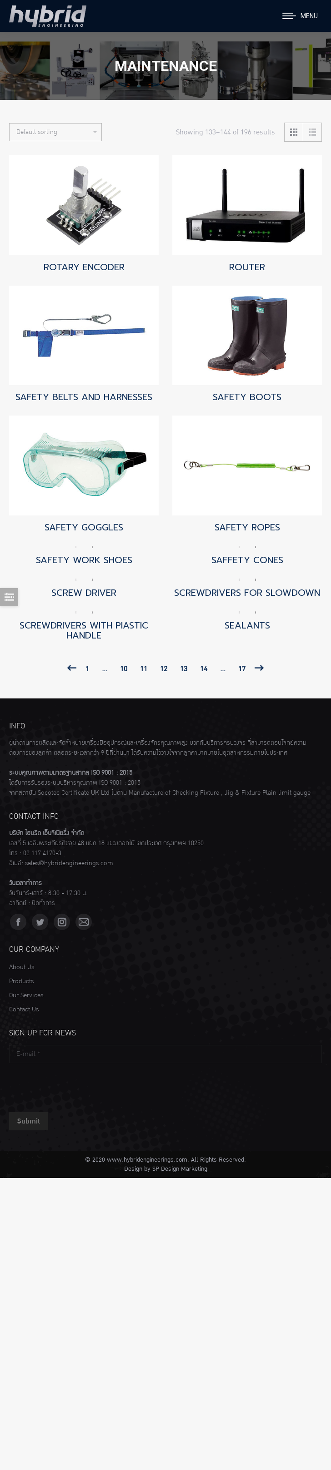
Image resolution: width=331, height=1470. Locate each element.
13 (183, 668)
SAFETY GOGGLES (84, 527)
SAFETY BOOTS (247, 397)
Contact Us (24, 1010)
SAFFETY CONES (247, 560)
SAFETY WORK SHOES (84, 560)
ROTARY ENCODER (84, 267)
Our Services (26, 995)
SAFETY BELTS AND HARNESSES (83, 397)
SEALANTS (247, 625)
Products (21, 981)
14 (203, 668)
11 (143, 668)
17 (242, 668)
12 (163, 668)
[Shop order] (55, 132)
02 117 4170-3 (42, 853)
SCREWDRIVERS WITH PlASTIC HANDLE (84, 630)
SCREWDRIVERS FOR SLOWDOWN (247, 592)
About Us (21, 967)
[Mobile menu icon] (300, 15)
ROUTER (247, 267)
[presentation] (78, 1085)
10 (123, 668)
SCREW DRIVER (83, 592)
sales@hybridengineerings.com (69, 863)
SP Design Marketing (179, 1168)
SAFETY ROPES (247, 527)
